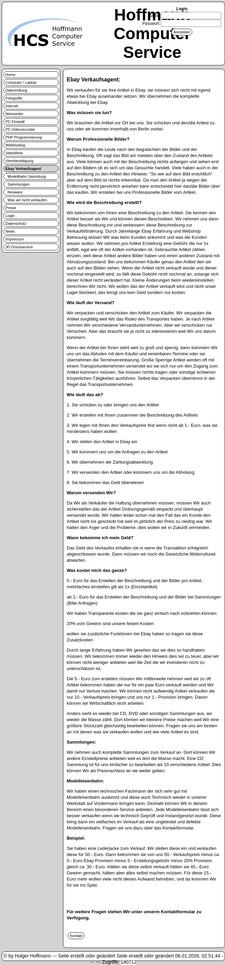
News (10, 231)
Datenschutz (15, 223)
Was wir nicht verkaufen (26, 200)
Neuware (13, 192)
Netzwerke (14, 114)
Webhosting (15, 145)
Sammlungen (17, 184)
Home (10, 75)
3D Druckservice (19, 247)
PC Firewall (15, 122)
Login (10, 216)
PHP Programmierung (23, 137)
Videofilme (14, 153)
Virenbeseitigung (19, 161)
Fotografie (13, 98)
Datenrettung (16, 90)
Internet (11, 106)
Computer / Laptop (20, 82)
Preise (10, 208)
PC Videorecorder (20, 129)
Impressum (14, 239)
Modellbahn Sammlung (25, 176)
